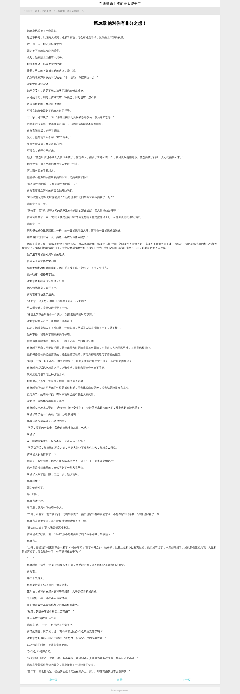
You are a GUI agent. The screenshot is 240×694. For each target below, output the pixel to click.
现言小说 (46, 11)
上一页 (53, 679)
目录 (119, 679)
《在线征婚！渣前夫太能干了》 (69, 11)
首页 (37, 11)
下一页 (186, 679)
